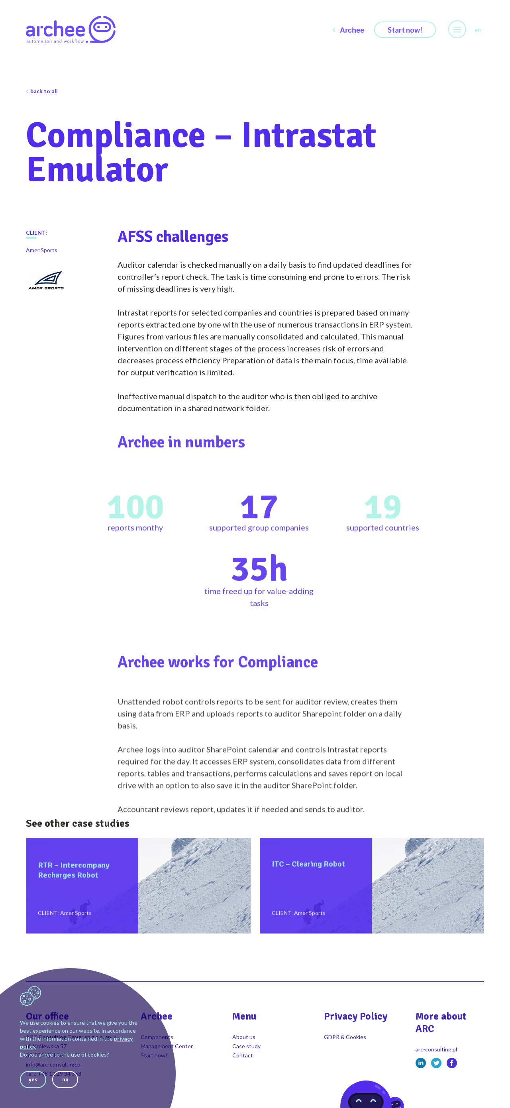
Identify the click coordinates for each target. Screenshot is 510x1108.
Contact (242, 1055)
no (65, 1079)
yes (33, 1079)
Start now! (405, 29)
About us (243, 1036)
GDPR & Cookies (345, 1036)
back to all (44, 91)
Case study (246, 1046)
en (478, 29)
